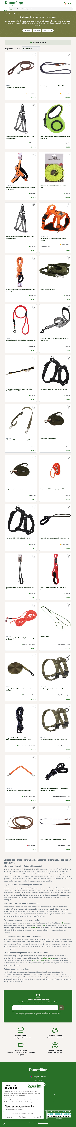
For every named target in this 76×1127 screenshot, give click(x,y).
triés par (18, 48)
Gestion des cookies (43, 1123)
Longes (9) (37, 30)
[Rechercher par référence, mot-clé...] (41, 9)
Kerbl (44, 925)
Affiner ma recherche (39, 42)
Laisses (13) (27, 30)
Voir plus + (9, 1018)
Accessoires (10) (48, 30)
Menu (5, 8)
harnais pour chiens (37, 960)
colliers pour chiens (48, 957)
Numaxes (34, 927)
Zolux (64, 922)
